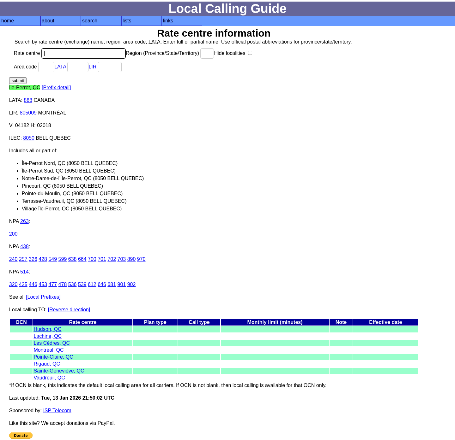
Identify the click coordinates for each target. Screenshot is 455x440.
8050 (28, 138)
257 (23, 259)
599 (62, 259)
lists (127, 20)
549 (52, 259)
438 (24, 246)
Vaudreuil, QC (49, 377)
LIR (92, 66)
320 (13, 284)
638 (72, 259)
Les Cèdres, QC (51, 343)
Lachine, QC (47, 336)
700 (92, 259)
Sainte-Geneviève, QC (58, 370)
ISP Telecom (57, 410)
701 (102, 259)
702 (111, 259)
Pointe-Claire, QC (53, 357)
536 (72, 284)
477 (52, 284)
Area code (34, 66)
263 (24, 221)
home (7, 20)
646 (102, 284)
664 (82, 259)
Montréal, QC (48, 350)
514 (24, 271)
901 (122, 284)
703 (122, 259)
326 (33, 259)
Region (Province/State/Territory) (170, 53)
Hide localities (233, 53)
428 (43, 259)
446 (33, 284)
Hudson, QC (47, 329)
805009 (28, 112)
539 (82, 284)
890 (131, 259)
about (48, 20)
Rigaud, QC (46, 364)
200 (13, 234)
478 (62, 284)
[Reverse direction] (69, 309)
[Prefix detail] (56, 87)
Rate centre (70, 53)
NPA (14, 221)
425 (23, 284)
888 (28, 100)
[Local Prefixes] (43, 297)
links (168, 20)
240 (13, 259)
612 (92, 284)
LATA (60, 66)
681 (111, 284)
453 (43, 284)
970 (141, 259)
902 (131, 284)
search (89, 20)
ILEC (15, 138)
